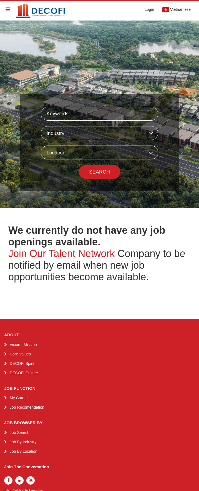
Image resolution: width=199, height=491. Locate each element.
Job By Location (23, 451)
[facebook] (8, 480)
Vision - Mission (23, 344)
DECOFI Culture (24, 373)
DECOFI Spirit (22, 363)
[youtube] (30, 480)
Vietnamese (176, 9)
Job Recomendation (27, 407)
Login (149, 9)
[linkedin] (19, 480)
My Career (19, 398)
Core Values (20, 354)
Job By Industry (23, 442)
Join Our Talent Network (61, 253)
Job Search (19, 432)
